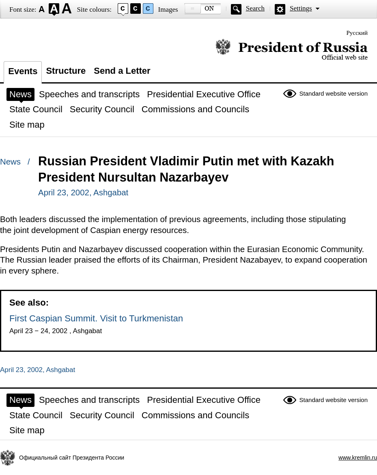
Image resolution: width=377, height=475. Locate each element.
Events (22, 71)
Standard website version (333, 93)
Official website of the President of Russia (291, 49)
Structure (66, 71)
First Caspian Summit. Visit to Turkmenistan (96, 318)
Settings (301, 8)
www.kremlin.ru (357, 457)
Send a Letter (122, 71)
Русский (357, 33)
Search (255, 8)
